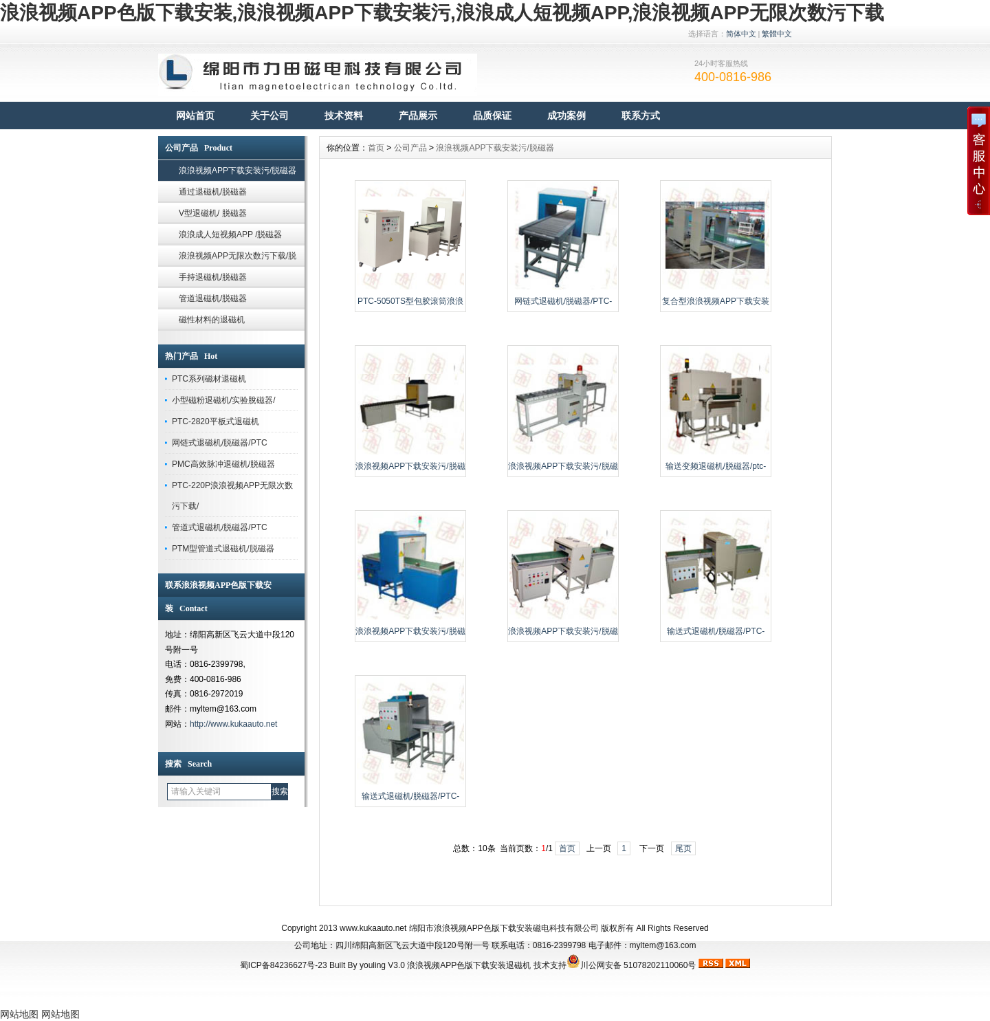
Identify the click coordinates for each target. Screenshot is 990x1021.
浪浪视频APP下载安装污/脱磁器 (237, 170)
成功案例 (566, 115)
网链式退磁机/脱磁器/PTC (219, 443)
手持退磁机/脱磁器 (213, 277)
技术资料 (343, 115)
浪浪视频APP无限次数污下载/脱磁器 (237, 259)
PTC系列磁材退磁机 (209, 379)
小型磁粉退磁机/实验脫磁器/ (224, 400)
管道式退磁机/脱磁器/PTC (219, 527)
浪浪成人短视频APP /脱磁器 (230, 234)
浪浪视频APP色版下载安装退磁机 (469, 965)
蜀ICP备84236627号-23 (283, 965)
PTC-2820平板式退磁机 (215, 421)
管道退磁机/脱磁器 (213, 298)
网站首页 (195, 115)
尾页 (683, 848)
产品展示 (418, 115)
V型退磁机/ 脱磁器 (213, 213)
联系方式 (641, 115)
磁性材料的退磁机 (212, 320)
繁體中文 (777, 34)
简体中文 (741, 34)
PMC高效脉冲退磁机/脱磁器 (223, 464)
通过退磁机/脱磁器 (213, 192)
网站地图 (19, 1014)
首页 (376, 148)
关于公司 (269, 115)
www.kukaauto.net (373, 928)
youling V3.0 (382, 965)
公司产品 (410, 148)
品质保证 (492, 115)
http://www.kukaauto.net (233, 724)
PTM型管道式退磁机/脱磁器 (223, 548)
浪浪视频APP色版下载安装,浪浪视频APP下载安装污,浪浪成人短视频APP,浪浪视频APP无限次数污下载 (442, 12)
